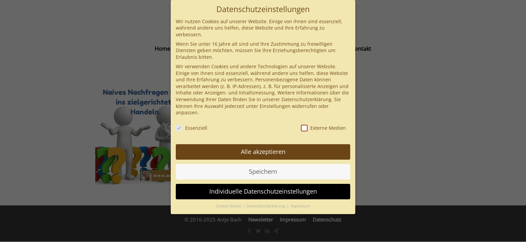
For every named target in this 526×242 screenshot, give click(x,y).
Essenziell (191, 128)
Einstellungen (275, 106)
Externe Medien (323, 128)
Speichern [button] (263, 171)
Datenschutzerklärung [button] (266, 206)
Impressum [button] (300, 206)
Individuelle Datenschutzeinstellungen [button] (263, 191)
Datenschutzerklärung (306, 99)
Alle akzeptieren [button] (263, 152)
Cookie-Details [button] (229, 206)
